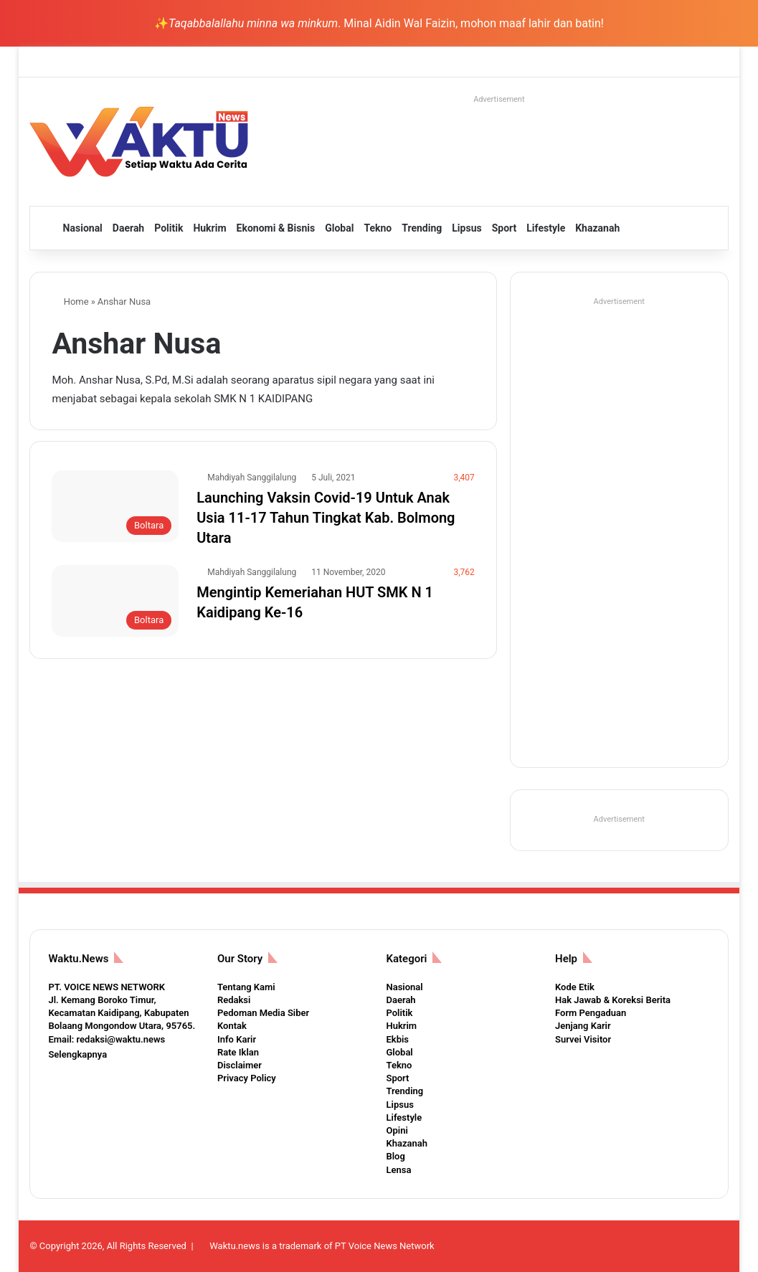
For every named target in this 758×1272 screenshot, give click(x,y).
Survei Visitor (583, 1039)
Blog (395, 1156)
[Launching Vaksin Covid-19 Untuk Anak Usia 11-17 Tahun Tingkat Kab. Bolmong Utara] (115, 506)
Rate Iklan (238, 1052)
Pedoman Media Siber (263, 1012)
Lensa (398, 1169)
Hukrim (209, 228)
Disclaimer (239, 1065)
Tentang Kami (246, 987)
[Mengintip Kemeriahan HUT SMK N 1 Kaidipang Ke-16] (115, 601)
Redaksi (233, 1000)
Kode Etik (574, 987)
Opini (396, 1130)
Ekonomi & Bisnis (276, 228)
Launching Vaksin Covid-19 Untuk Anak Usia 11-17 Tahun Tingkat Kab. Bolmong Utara (325, 517)
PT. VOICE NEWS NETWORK (106, 987)
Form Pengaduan (590, 1012)
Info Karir (236, 1039)
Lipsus (466, 228)
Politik (168, 228)
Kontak (232, 1025)
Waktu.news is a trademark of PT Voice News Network (321, 1245)
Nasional (83, 228)
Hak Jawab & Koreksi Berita (613, 1000)
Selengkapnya (77, 1054)
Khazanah (597, 228)
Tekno (378, 228)
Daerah (128, 228)
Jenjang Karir (583, 1025)
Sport (504, 228)
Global (339, 228)
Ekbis (397, 1039)
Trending (422, 228)
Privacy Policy (246, 1078)
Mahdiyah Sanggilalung (251, 478)
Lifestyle (545, 228)
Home (70, 301)
